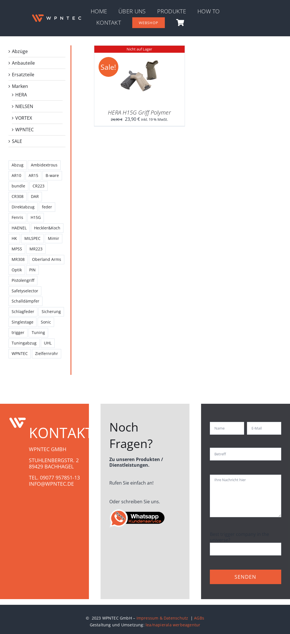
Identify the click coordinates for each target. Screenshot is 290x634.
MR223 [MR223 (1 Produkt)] (35, 249)
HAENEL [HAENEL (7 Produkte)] (19, 228)
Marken (20, 86)
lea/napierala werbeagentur (173, 624)
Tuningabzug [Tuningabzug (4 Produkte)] (24, 343)
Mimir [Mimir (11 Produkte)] (53, 238)
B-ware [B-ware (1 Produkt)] (52, 175)
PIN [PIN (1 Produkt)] (32, 269)
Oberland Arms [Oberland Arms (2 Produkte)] (46, 259)
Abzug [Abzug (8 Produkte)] (18, 165)
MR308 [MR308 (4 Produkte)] (18, 259)
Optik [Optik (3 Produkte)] (17, 269)
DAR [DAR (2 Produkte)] (35, 196)
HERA (21, 95)
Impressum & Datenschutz (163, 618)
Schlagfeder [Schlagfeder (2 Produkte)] (23, 311)
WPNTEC (24, 129)
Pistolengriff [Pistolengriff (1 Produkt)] (23, 280)
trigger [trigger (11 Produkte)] (18, 332)
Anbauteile (23, 63)
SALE (17, 141)
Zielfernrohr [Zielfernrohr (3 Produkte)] (46, 353)
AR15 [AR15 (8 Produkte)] (33, 175)
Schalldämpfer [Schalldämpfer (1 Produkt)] (25, 301)
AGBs (199, 618)
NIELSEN (24, 106)
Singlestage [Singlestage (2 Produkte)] (22, 322)
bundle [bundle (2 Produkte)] (18, 186)
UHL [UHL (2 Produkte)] (48, 343)
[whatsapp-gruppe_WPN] (137, 511)
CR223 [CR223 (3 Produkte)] (38, 186)
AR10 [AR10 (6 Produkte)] (16, 175)
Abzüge (20, 51)
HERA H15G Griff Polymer (139, 112)
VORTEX (23, 118)
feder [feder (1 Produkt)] (47, 207)
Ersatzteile (23, 74)
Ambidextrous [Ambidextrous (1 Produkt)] (44, 165)
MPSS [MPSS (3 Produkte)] (17, 249)
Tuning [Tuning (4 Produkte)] (38, 332)
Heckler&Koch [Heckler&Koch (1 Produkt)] (47, 228)
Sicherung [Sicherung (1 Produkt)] (51, 311)
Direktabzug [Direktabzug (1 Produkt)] (23, 207)
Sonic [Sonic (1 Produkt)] (46, 322)
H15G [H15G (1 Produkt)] (36, 217)
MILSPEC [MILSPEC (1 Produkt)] (32, 238)
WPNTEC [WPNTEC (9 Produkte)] (20, 353)
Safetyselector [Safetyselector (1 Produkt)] (25, 290)
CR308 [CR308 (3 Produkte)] (18, 196)
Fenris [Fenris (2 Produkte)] (17, 217)
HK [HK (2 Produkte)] (14, 238)
